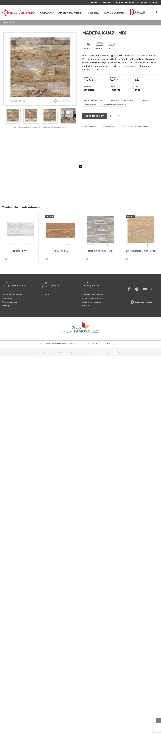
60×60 (118, 62)
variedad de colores (92, 69)
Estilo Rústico (130, 100)
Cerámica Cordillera (81, 353)
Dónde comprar (115, 12)
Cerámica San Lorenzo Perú (66, 353)
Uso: (137, 87)
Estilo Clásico (114, 100)
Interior (144, 100)
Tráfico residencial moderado (113, 105)
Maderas (115, 90)
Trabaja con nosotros (91, 302)
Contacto (154, 2)
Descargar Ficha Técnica (136, 126)
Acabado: (87, 87)
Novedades (105, 2)
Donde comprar (94, 116)
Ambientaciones (69, 12)
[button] (156, 13)
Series (94, 2)
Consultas (86, 305)
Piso (138, 90)
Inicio (6, 23)
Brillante (89, 90)
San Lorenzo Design (104, 353)
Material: (88, 77)
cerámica (96, 55)
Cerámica (90, 80)
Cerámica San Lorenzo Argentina (46, 353)
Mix (137, 80)
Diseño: (112, 87)
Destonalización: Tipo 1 (93, 100)
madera (152, 55)
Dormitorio (14, 23)
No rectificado (90, 105)
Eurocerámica (93, 353)
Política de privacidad (114, 344)
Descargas (142, 2)
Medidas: (112, 77)
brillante (113, 59)
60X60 (113, 80)
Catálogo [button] (46, 12)
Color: (137, 77)
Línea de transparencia (92, 298)
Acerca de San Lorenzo (92, 295)
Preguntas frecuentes (124, 2)
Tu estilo (92, 12)
